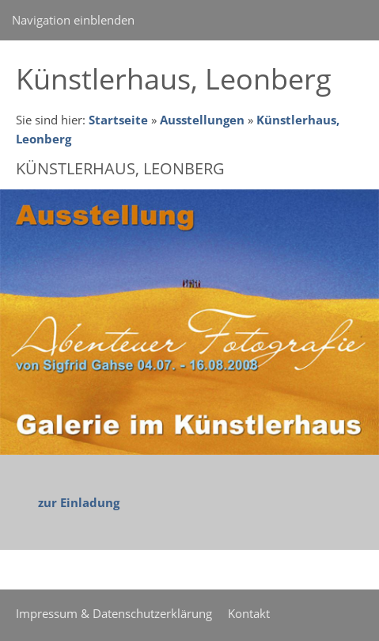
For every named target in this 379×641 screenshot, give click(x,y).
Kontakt (249, 613)
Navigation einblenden (73, 20)
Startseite (118, 120)
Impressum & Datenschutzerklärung (114, 613)
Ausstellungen (202, 120)
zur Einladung (78, 502)
